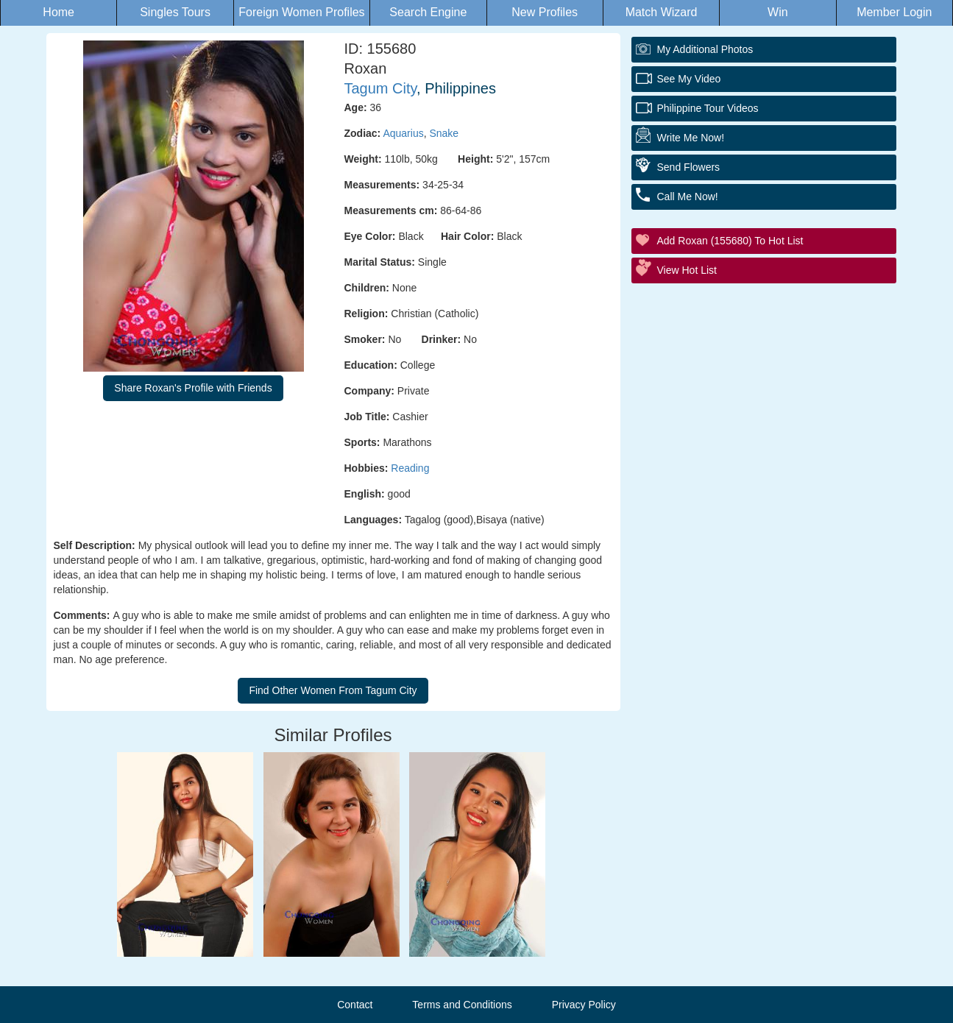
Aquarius (403, 133)
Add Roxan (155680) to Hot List (730, 241)
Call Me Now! (687, 196)
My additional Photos (705, 49)
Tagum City (380, 88)
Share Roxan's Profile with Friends (193, 388)
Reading (410, 468)
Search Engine (428, 12)
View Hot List (687, 270)
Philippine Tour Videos (708, 108)
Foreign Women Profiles (301, 12)
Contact (354, 1004)
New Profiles (544, 12)
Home (58, 12)
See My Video (689, 79)
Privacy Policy (584, 1004)
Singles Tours (175, 12)
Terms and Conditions (461, 1004)
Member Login (894, 12)
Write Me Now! (691, 138)
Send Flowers (688, 167)
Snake (443, 133)
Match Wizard (662, 12)
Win (778, 12)
